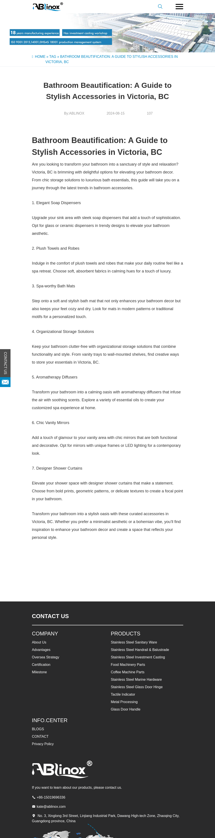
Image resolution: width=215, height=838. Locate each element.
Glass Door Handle (125, 709)
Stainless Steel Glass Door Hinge (137, 687)
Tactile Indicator (123, 694)
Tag (52, 56)
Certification (41, 665)
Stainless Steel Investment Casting (138, 657)
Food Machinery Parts (128, 665)
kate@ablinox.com (51, 806)
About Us (39, 642)
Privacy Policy (43, 744)
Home (40, 56)
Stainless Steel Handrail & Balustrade (140, 650)
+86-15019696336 (51, 797)
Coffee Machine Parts (128, 672)
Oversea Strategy (45, 657)
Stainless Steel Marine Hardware (136, 679)
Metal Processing (124, 702)
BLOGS (38, 729)
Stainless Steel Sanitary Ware (134, 642)
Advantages (41, 650)
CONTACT (40, 736)
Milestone (39, 672)
